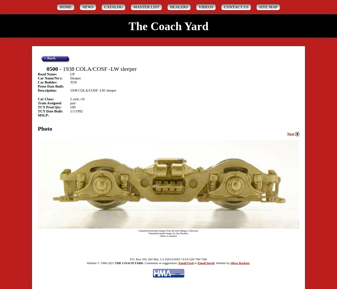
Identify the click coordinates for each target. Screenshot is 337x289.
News (88, 7)
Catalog (113, 7)
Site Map (268, 7)
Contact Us (236, 7)
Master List (146, 7)
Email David (206, 263)
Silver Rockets (240, 263)
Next (293, 134)
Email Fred (186, 263)
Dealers (179, 7)
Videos (206, 7)
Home (66, 7)
